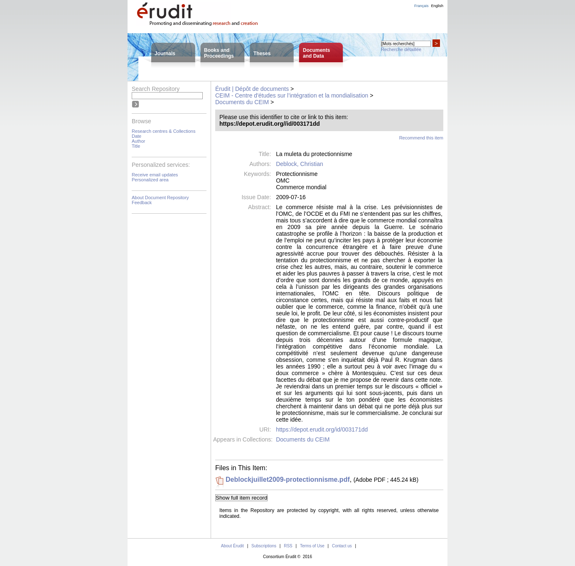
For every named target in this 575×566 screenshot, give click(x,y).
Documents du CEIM (242, 102)
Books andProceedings (219, 53)
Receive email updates (155, 174)
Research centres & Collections (163, 131)
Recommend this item (421, 137)
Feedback (142, 202)
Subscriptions (263, 546)
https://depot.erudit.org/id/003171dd (322, 429)
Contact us (342, 546)
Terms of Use (312, 546)
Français (421, 6)
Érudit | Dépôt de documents (252, 88)
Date (136, 136)
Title (136, 146)
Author (138, 141)
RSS (288, 546)
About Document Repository (160, 197)
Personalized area (150, 179)
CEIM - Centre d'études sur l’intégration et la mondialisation (291, 95)
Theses (261, 53)
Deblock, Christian (299, 164)
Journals (165, 53)
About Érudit (232, 546)
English (437, 6)
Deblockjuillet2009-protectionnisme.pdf (288, 479)
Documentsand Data (316, 53)
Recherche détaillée (401, 49)
